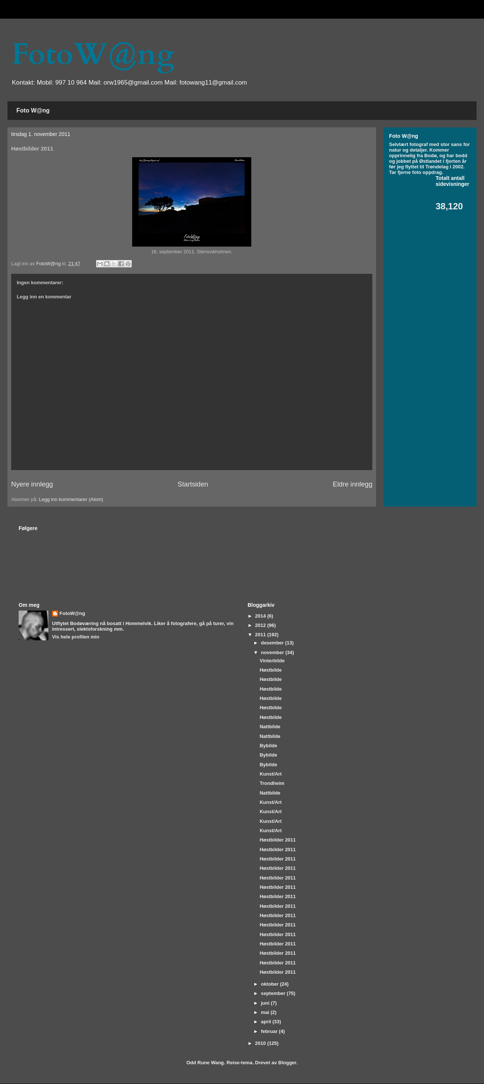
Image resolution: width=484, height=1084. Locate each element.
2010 (261, 1043)
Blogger (287, 1062)
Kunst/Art (270, 774)
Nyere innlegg (32, 484)
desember (273, 643)
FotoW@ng (92, 54)
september (274, 993)
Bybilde (268, 745)
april (267, 1021)
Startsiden (193, 484)
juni (266, 1003)
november (273, 652)
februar (270, 1031)
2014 (261, 616)
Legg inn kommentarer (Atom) (71, 499)
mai (266, 1012)
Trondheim (271, 783)
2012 (261, 625)
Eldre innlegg (352, 484)
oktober (270, 984)
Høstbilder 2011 (277, 840)
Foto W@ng (33, 110)
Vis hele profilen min (75, 637)
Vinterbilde (271, 660)
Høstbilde (270, 670)
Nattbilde (269, 726)
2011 (261, 634)
